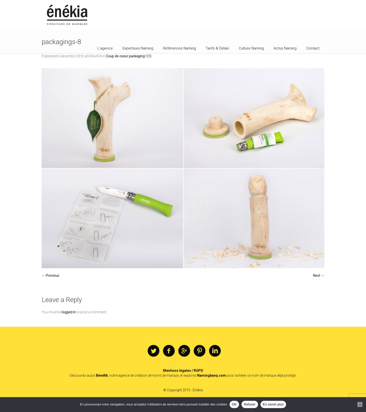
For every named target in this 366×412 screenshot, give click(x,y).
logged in (69, 312)
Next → (318, 275)
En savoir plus (273, 404)
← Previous (50, 275)
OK (234, 404)
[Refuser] (359, 404)
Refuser (249, 404)
